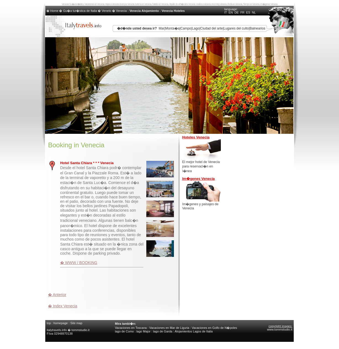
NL (254, 12)
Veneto (106, 10)
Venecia (121, 10)
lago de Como (124, 331)
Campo (186, 28)
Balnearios (257, 28)
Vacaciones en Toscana (131, 327)
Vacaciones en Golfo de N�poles (214, 327)
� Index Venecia (62, 306)
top (49, 323)
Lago (195, 28)
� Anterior (57, 294)
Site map (76, 323)
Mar (162, 28)
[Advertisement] (112, 279)
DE (236, 12)
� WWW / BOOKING (78, 262)
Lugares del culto (236, 28)
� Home (52, 10)
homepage (60, 323)
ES (248, 12)
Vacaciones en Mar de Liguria (169, 327)
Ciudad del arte (211, 28)
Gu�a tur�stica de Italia (80, 10)
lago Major (143, 331)
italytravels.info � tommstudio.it (68, 330)
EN (231, 12)
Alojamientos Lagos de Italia (194, 331)
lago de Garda (162, 331)
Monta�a (172, 28)
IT (225, 12)
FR (242, 12)
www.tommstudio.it (279, 329)
